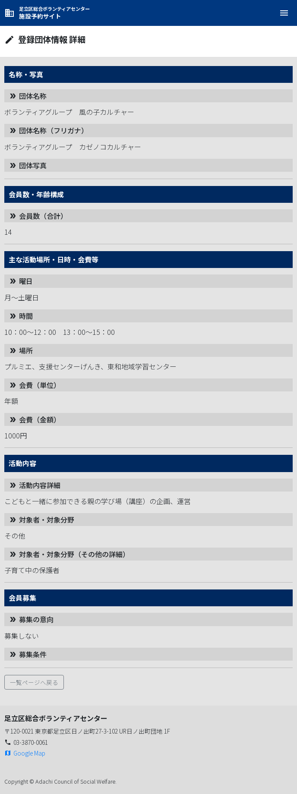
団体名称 (28, 96)
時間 (21, 316)
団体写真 (28, 165)
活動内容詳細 (34, 485)
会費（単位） (34, 385)
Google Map (24, 753)
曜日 (21, 281)
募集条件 (28, 654)
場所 (21, 350)
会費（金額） (34, 419)
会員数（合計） (38, 216)
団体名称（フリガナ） (48, 130)
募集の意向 (31, 619)
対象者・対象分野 (41, 519)
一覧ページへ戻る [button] (34, 682)
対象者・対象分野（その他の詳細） (69, 554)
